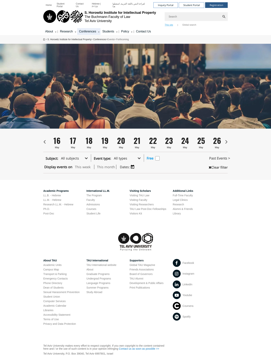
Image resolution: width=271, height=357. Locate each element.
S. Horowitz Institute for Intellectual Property (44, 39)
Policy (125, 31)
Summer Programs (97, 287)
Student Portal (60, 5)
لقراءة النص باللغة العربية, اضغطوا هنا (129, 5)
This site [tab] (169, 25)
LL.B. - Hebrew (52, 195)
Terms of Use (51, 319)
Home (49, 5)
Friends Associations (142, 269)
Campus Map (51, 269)
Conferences (87, 31)
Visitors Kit (136, 213)
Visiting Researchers (142, 204)
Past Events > (219, 158)
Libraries (48, 310)
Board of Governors (141, 274)
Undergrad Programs (98, 278)
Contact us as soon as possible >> (139, 348)
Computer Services (54, 301)
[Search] (196, 16)
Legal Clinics (180, 199)
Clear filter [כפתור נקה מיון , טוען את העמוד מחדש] (218, 167)
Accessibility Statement (56, 314)
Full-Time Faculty (183, 195)
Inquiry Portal (165, 5)
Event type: (102, 158)
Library (177, 213)
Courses (91, 208)
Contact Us (80, 5)
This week (83, 167)
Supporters (137, 260)
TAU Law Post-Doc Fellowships (148, 208)
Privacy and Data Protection (59, 323)
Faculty (90, 199)
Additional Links (183, 190)
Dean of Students (53, 287)
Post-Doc (48, 213)
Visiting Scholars (140, 190)
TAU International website (101, 264)
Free (150, 158)
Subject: (52, 158)
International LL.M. (98, 190)
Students (108, 31)
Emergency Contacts (55, 278)
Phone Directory (52, 283)
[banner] (135, 17)
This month (106, 167)
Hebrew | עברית (96, 5)
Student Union (51, 296)
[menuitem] (48, 5)
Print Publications (140, 287)
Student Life (93, 213)
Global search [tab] (189, 25)
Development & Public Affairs (147, 283)
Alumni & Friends (183, 208)
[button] (75, 158)
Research (66, 31)
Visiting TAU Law (139, 195)
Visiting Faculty (138, 199)
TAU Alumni (136, 278)
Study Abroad (94, 292)
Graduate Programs (98, 274)
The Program (94, 195)
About (49, 31)
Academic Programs (56, 190)
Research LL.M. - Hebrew (58, 204)
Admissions (93, 204)
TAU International (97, 260)
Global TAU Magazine (142, 264)
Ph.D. (46, 208)
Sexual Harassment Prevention (61, 292)
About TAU (50, 260)
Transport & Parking (55, 274)
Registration (216, 5)
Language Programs (98, 283)
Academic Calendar (54, 305)
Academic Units (52, 264)
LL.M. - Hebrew (52, 199)
